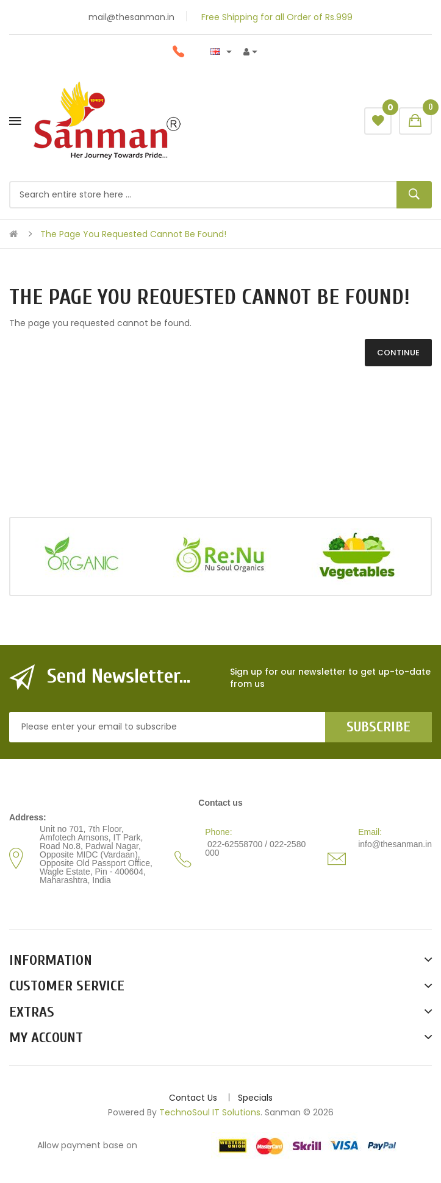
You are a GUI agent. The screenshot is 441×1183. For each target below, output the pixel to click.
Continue (398, 352)
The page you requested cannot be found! (133, 234)
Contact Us (193, 1098)
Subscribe (378, 727)
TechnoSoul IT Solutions (209, 1112)
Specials (255, 1098)
